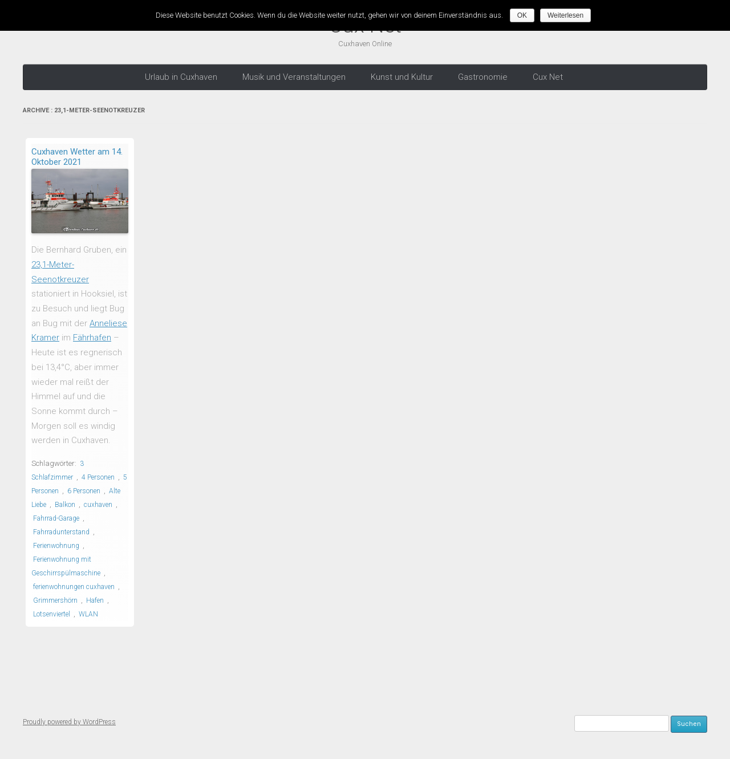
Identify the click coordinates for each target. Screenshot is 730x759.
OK (523, 15)
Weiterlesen (566, 15)
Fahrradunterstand (61, 531)
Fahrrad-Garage (56, 518)
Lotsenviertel (51, 614)
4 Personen (98, 477)
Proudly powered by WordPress (69, 721)
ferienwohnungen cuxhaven (74, 586)
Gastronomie (483, 76)
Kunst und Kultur (402, 76)
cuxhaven (98, 504)
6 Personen (83, 490)
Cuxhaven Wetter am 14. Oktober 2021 (77, 156)
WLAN (88, 614)
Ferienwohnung (56, 545)
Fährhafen (92, 337)
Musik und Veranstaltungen (294, 76)
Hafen (95, 600)
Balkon (65, 504)
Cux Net (548, 76)
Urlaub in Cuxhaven (181, 76)
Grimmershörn (55, 600)
